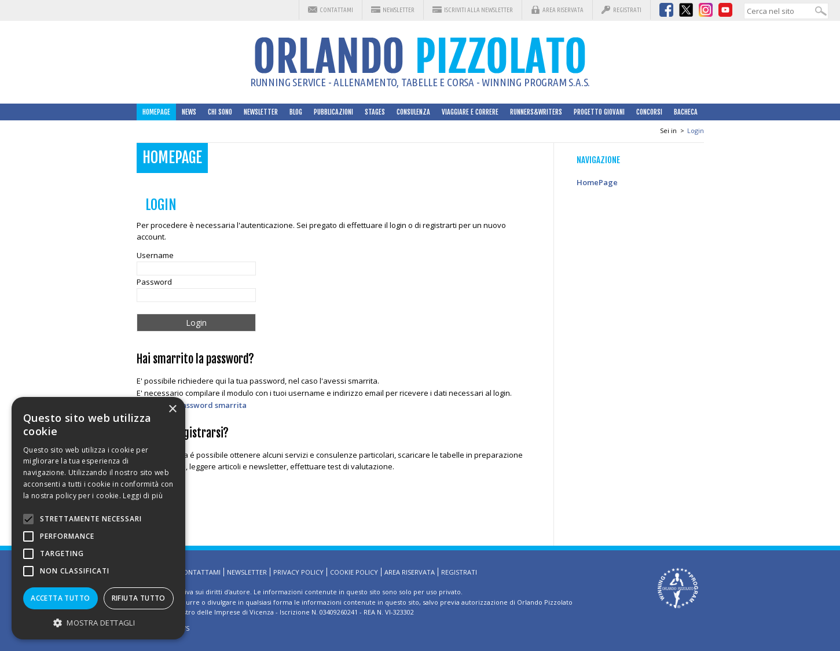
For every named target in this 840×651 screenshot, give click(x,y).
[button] (98, 622)
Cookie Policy (354, 572)
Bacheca (686, 112)
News (189, 112)
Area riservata (563, 9)
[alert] (98, 518)
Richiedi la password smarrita (192, 405)
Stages (375, 112)
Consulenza (413, 112)
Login (695, 130)
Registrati (627, 9)
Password (154, 282)
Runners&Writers (536, 112)
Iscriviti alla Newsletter (478, 9)
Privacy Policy (298, 572)
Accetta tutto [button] (60, 598)
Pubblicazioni (333, 112)
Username (155, 255)
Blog (295, 112)
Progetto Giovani (599, 112)
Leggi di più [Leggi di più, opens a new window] (143, 496)
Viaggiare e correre (470, 112)
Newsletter (399, 9)
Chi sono (220, 112)
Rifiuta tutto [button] (139, 598)
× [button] (172, 409)
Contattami (336, 9)
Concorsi (649, 112)
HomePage (156, 112)
